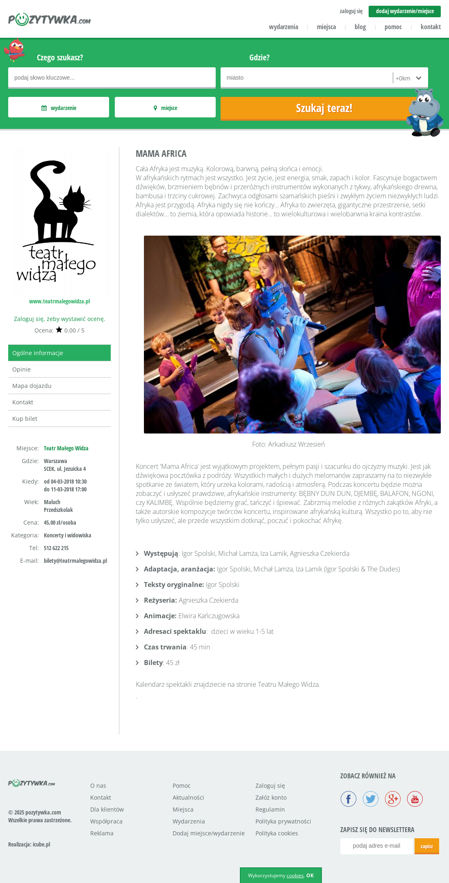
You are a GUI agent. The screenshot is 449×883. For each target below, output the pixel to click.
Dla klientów (107, 809)
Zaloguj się (270, 785)
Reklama (102, 833)
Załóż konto (271, 797)
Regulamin (270, 809)
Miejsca (183, 809)
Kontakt (22, 402)
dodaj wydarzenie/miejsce (405, 11)
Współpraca (106, 821)
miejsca (326, 26)
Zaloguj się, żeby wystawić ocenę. (59, 319)
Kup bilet (24, 418)
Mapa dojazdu (32, 386)
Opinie (21, 369)
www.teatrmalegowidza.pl (59, 301)
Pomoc (182, 785)
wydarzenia (283, 26)
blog (360, 26)
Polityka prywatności (283, 821)
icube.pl (41, 844)
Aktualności (188, 797)
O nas (98, 785)
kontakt (431, 26)
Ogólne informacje (37, 353)
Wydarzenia (189, 821)
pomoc (393, 26)
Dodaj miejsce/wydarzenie (209, 833)
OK (310, 875)
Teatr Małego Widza (66, 448)
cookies (295, 875)
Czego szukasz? (60, 57)
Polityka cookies (276, 833)
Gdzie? (259, 57)
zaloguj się (351, 11)
